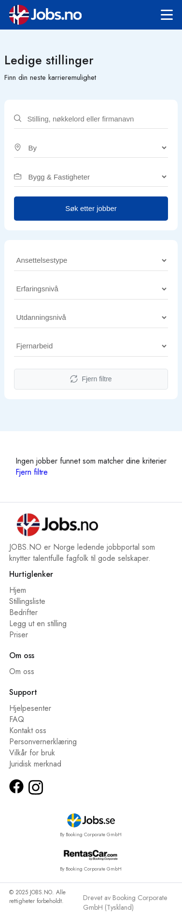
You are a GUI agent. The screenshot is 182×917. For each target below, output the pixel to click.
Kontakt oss (27, 730)
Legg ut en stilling (38, 623)
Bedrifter (23, 612)
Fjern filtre (91, 379)
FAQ (16, 719)
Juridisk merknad (35, 763)
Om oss (21, 671)
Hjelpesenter (30, 708)
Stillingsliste (27, 601)
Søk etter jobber (91, 208)
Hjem (17, 590)
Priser (18, 634)
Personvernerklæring (43, 741)
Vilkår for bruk (32, 752)
